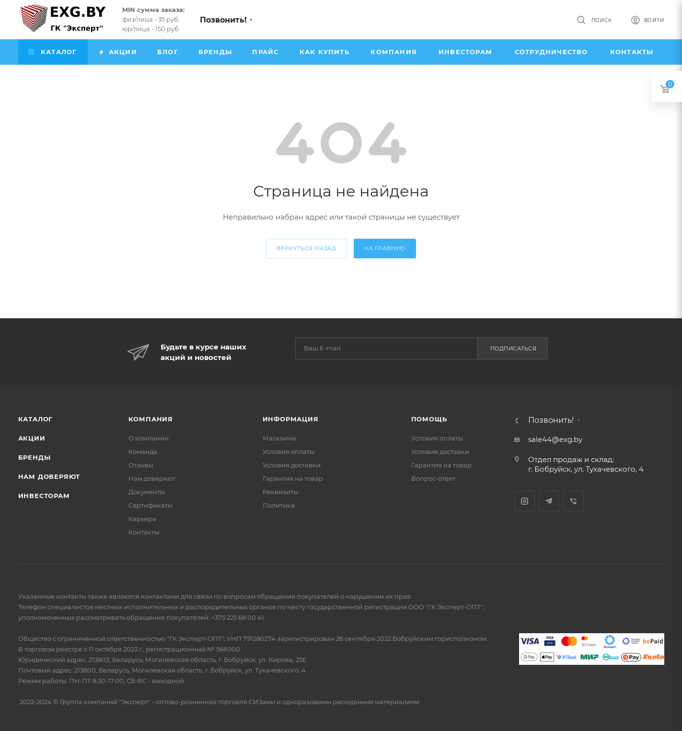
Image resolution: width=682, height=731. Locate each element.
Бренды (34, 457)
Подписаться (513, 348)
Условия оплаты (288, 451)
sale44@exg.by (555, 439)
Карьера (142, 518)
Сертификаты (150, 505)
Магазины (279, 438)
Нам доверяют (49, 476)
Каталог (35, 419)
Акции (32, 438)
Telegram (549, 501)
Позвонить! (223, 19)
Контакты (143, 532)
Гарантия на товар (293, 478)
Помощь (429, 419)
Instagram (524, 501)
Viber (573, 501)
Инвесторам (44, 495)
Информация (291, 419)
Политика (279, 505)
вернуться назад (306, 248)
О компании (148, 438)
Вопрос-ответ (433, 478)
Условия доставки (292, 465)
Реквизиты (280, 492)
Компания (150, 419)
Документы (146, 492)
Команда (142, 451)
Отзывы (140, 465)
